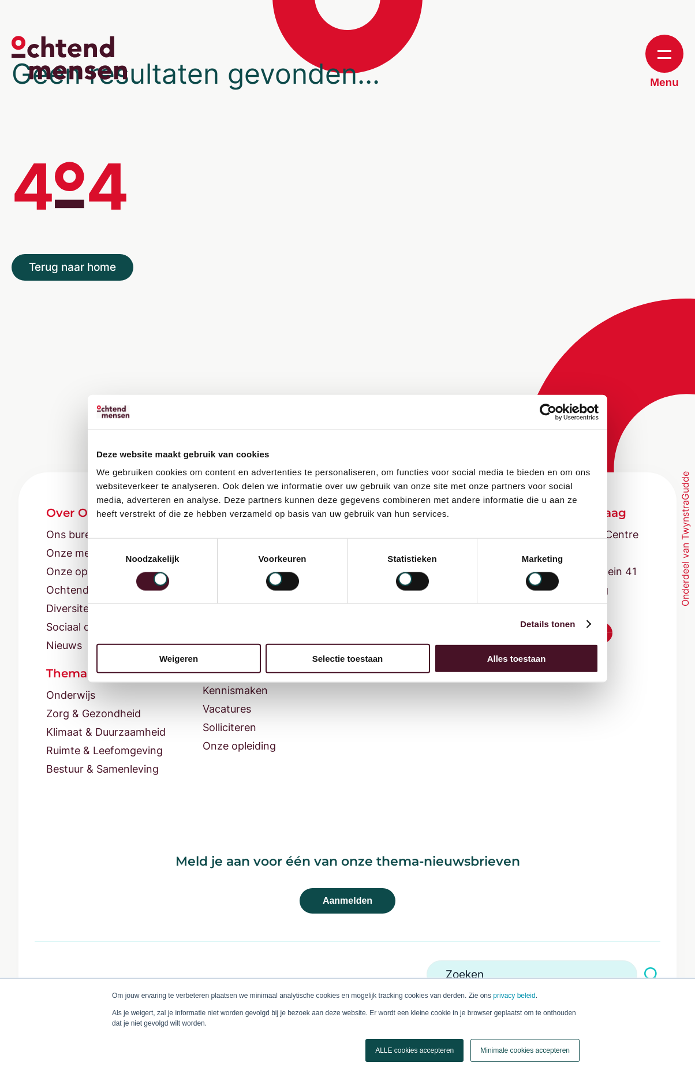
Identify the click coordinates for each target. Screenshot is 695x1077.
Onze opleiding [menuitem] (239, 746)
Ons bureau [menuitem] (74, 534)
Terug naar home (72, 267)
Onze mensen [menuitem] (80, 553)
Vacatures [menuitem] (227, 709)
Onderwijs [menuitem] (70, 695)
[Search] (532, 974)
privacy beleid (514, 996)
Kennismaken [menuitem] (235, 690)
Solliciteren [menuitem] (229, 727)
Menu (664, 61)
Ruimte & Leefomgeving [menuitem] (104, 750)
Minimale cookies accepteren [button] (525, 1050)
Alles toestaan (516, 659)
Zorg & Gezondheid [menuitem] (93, 713)
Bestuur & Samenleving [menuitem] (102, 769)
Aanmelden (347, 900)
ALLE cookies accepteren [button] (414, 1050)
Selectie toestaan (347, 659)
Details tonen (547, 623)
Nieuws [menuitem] (64, 645)
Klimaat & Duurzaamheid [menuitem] (106, 732)
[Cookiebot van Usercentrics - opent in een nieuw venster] (548, 411)
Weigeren (178, 659)
